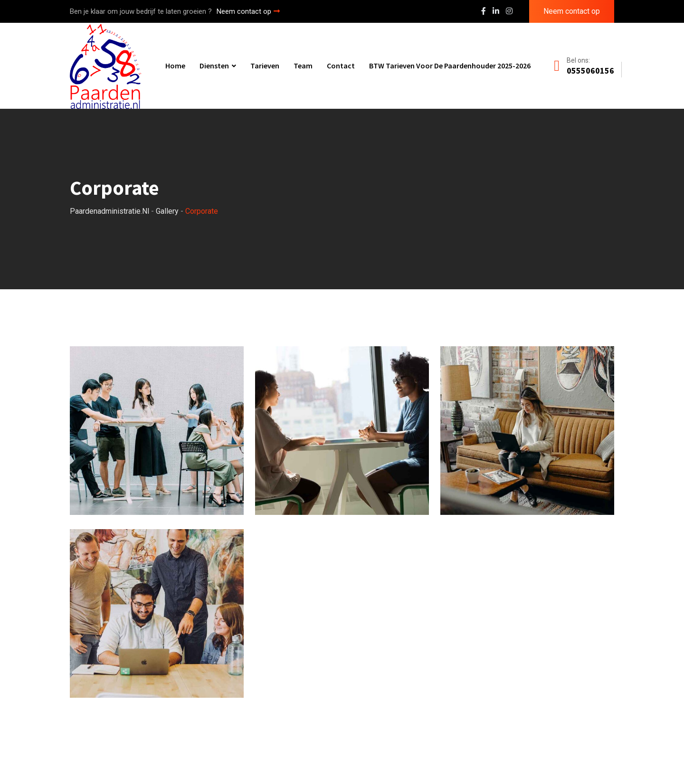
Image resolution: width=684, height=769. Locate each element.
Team (303, 65)
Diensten (214, 65)
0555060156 (590, 70)
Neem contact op (248, 11)
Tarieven (264, 65)
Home (175, 65)
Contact (341, 65)
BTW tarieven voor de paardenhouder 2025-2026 (450, 65)
